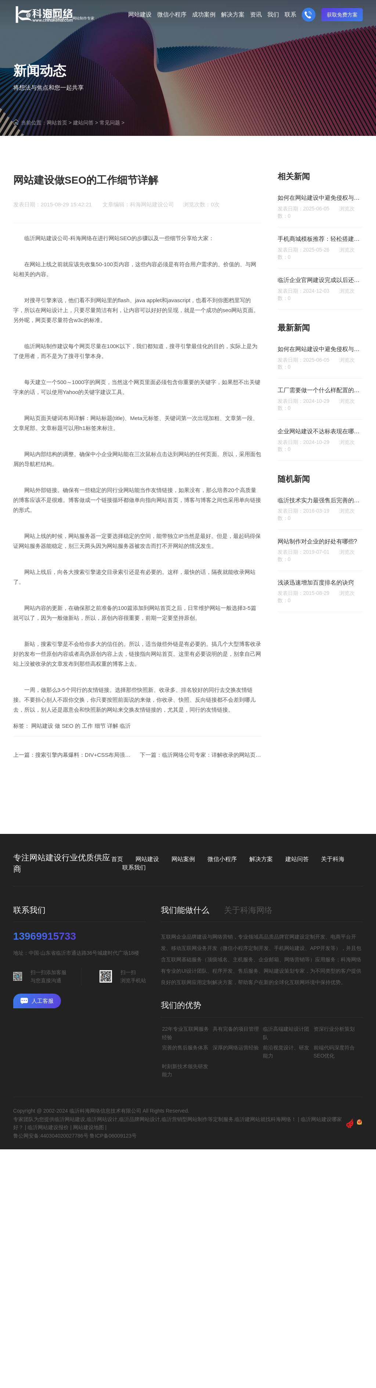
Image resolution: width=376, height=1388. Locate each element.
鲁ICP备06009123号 (113, 1136)
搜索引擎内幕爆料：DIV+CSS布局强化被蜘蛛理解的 (99, 775)
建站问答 (83, 123)
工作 (87, 746)
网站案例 (183, 859)
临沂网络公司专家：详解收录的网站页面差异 (217, 775)
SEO (67, 746)
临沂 (125, 746)
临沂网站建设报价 (48, 1127)
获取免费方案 (342, 15)
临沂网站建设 (40, 259)
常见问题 (110, 123)
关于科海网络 (248, 910)
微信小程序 (222, 859)
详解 (112, 746)
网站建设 (42, 746)
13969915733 (44, 936)
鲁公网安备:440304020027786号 (50, 1136)
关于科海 (332, 859)
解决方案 (261, 859)
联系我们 (134, 867)
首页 (117, 859)
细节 (100, 746)
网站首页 (57, 123)
